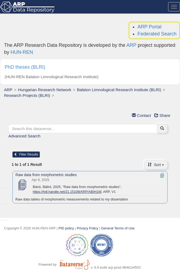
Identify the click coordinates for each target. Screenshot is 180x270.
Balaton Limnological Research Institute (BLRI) (119, 89)
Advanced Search (24, 136)
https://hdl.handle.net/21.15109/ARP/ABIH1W (67, 192)
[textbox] (82, 128)
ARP (131, 45)
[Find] (162, 128)
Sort (156, 165)
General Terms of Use (118, 228)
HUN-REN (22, 52)
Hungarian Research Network (44, 89)
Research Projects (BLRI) (27, 95)
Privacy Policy (87, 228)
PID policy (66, 228)
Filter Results (26, 154)
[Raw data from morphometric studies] (21, 185)
